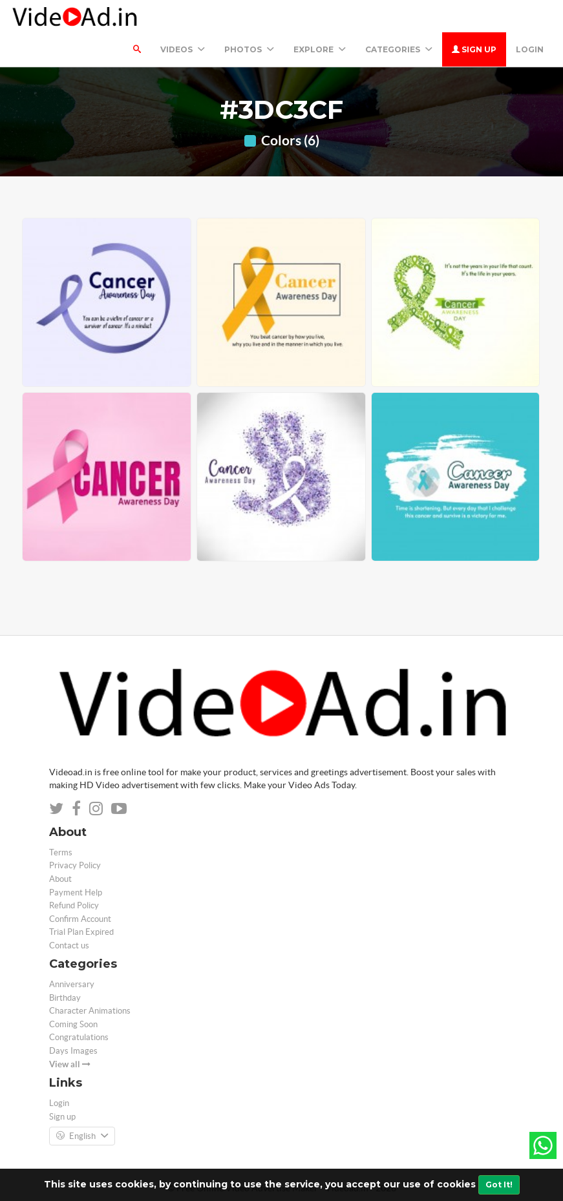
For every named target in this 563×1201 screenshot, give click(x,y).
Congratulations (79, 1037)
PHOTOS (249, 49)
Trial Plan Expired (81, 932)
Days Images (73, 1051)
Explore (319, 49)
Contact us (69, 945)
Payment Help (75, 892)
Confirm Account (80, 919)
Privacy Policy (75, 865)
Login (530, 49)
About (60, 879)
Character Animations (90, 1011)
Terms (60, 852)
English (82, 1136)
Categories (398, 49)
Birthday (65, 998)
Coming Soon (73, 1024)
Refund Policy (74, 905)
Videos (182, 49)
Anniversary (71, 984)
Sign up (474, 49)
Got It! (499, 1184)
